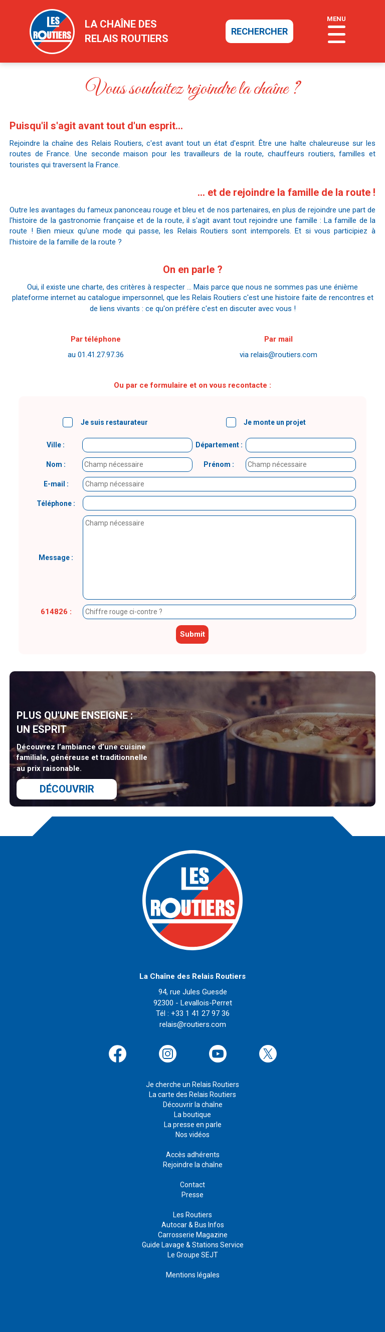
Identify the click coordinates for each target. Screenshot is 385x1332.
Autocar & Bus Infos (192, 1225)
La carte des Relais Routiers (192, 1095)
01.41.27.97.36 (101, 354)
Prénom (217, 464)
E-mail (54, 484)
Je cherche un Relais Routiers (192, 1085)
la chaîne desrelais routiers (126, 31)
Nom (54, 464)
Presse (192, 1195)
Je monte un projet (275, 422)
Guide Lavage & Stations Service (193, 1245)
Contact (192, 1185)
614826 (54, 611)
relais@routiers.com (284, 354)
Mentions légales (193, 1275)
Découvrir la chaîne (193, 1105)
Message (54, 558)
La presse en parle (193, 1125)
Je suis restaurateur (114, 422)
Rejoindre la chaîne (193, 1165)
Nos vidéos (192, 1135)
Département (217, 445)
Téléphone (54, 503)
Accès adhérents (193, 1155)
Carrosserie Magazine (193, 1235)
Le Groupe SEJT (192, 1255)
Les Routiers (192, 1215)
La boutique (192, 1115)
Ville (54, 445)
